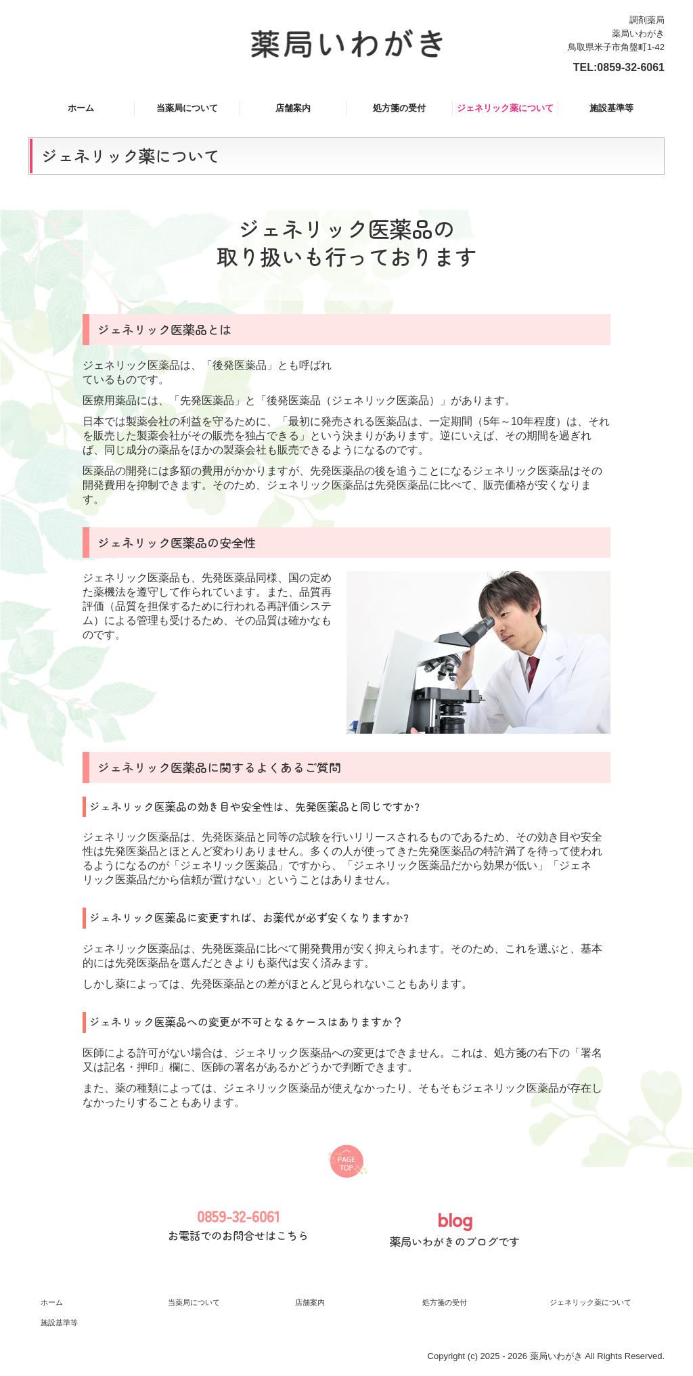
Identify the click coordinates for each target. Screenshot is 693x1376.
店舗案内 (293, 108)
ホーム (81, 108)
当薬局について (187, 108)
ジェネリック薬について (505, 108)
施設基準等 (611, 108)
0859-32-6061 (631, 67)
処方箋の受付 (399, 108)
